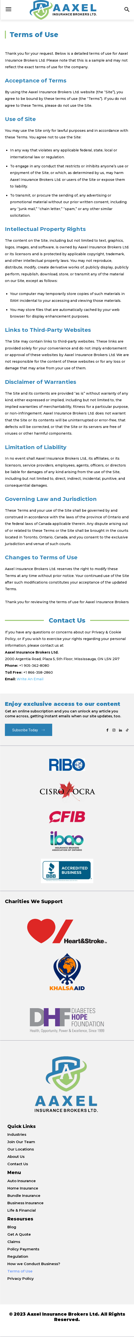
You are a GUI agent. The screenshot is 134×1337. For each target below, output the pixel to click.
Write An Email (30, 679)
